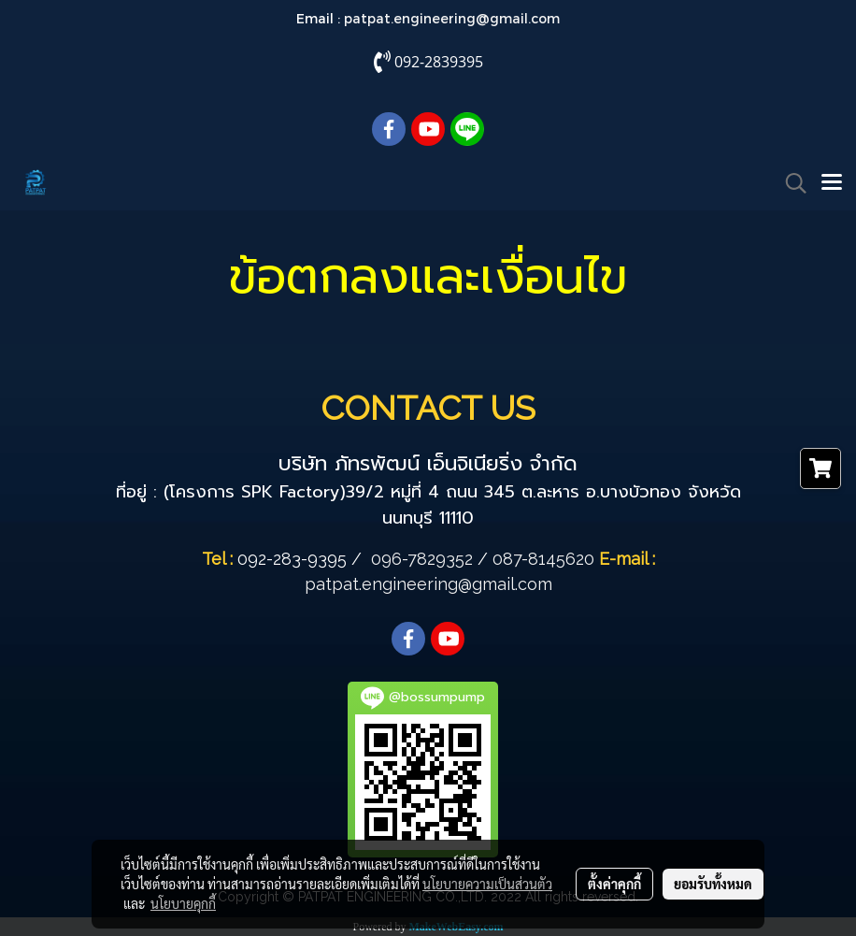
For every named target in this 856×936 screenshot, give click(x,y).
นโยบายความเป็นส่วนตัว (487, 883)
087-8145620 (543, 559)
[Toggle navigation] (831, 183)
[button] (789, 183)
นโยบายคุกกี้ (183, 903)
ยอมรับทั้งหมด (713, 883)
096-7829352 (422, 559)
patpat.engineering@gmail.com (452, 18)
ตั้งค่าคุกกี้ (614, 883)
